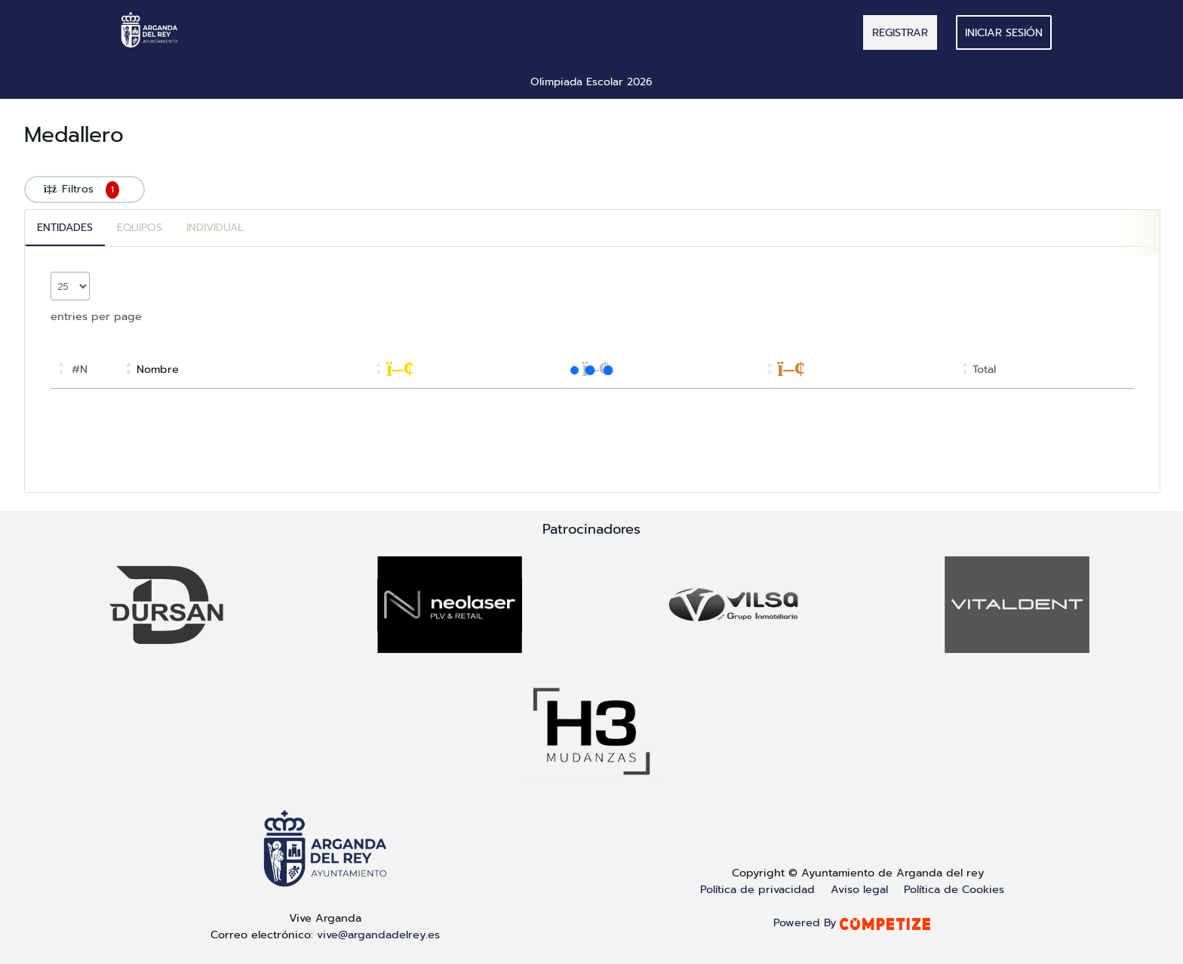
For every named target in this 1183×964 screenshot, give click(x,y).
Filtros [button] (84, 189)
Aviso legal (859, 889)
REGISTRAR (900, 32)
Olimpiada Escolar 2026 (591, 82)
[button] (61, 369)
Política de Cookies (954, 889)
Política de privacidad (757, 889)
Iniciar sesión (1004, 32)
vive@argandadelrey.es (378, 934)
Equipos (139, 228)
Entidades (65, 228)
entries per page (96, 316)
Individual (215, 228)
